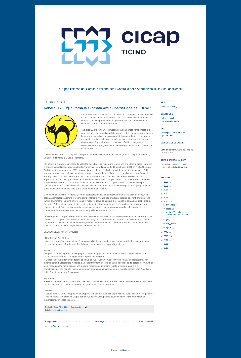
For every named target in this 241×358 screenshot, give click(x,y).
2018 (166, 190)
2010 (166, 248)
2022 (166, 186)
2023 (166, 182)
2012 (166, 240)
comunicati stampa (59, 310)
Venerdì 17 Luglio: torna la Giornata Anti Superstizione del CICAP (97, 108)
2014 (166, 232)
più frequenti (167, 135)
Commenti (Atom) (60, 326)
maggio (169, 223)
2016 (166, 197)
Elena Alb (58, 307)
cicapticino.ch (168, 118)
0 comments (76, 307)
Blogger (125, 350)
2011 (166, 244)
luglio (168, 209)
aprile (169, 227)
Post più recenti (52, 321)
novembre (171, 205)
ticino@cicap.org (169, 106)
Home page (99, 321)
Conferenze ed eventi (172, 143)
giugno (169, 219)
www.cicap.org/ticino (171, 121)
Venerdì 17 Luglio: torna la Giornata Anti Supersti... (177, 213)
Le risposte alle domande (173, 132)
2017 (166, 193)
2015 (166, 201)
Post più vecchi (146, 321)
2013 (166, 236)
